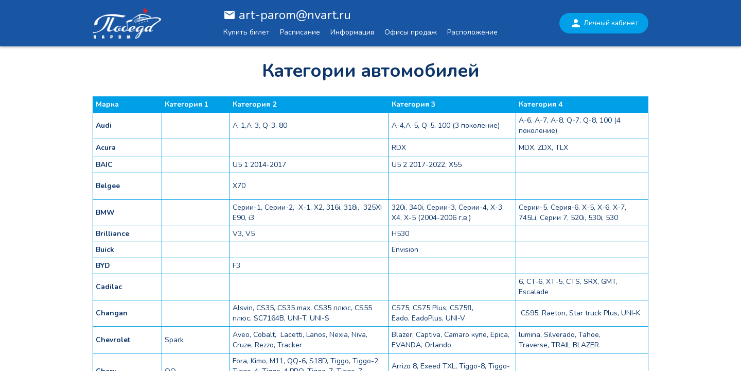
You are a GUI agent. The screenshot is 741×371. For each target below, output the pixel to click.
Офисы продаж (410, 32)
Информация (352, 32)
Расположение (472, 32)
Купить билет (246, 32)
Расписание (300, 32)
